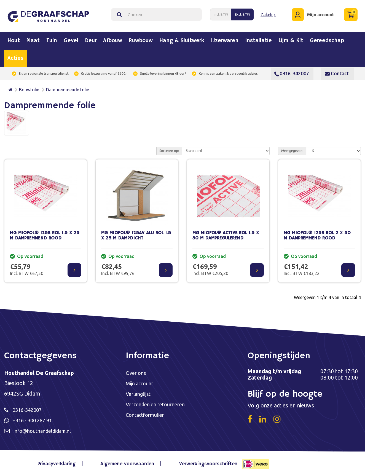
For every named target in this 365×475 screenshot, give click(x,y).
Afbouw (112, 38)
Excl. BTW (242, 13)
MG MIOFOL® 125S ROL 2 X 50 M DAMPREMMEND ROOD (317, 233)
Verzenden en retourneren (159, 403)
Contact (337, 71)
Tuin (51, 38)
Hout (13, 38)
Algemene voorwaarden (127, 462)
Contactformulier (147, 414)
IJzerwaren (224, 38)
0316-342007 (291, 71)
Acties (15, 56)
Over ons (137, 371)
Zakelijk (268, 13)
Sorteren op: (169, 148)
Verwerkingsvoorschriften (204, 462)
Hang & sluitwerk (181, 38)
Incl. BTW (221, 13)
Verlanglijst (140, 392)
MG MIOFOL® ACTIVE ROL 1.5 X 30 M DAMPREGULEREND (225, 233)
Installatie (258, 38)
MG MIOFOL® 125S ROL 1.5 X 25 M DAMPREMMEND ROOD (44, 233)
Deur (90, 38)
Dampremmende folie (67, 87)
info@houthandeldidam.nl (46, 429)
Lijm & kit (290, 38)
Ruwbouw (141, 38)
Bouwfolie (29, 87)
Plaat (33, 38)
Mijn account (141, 381)
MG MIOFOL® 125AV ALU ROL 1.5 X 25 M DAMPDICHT (136, 233)
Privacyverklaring (61, 462)
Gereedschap (327, 38)
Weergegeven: (292, 148)
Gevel (71, 38)
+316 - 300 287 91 (35, 418)
